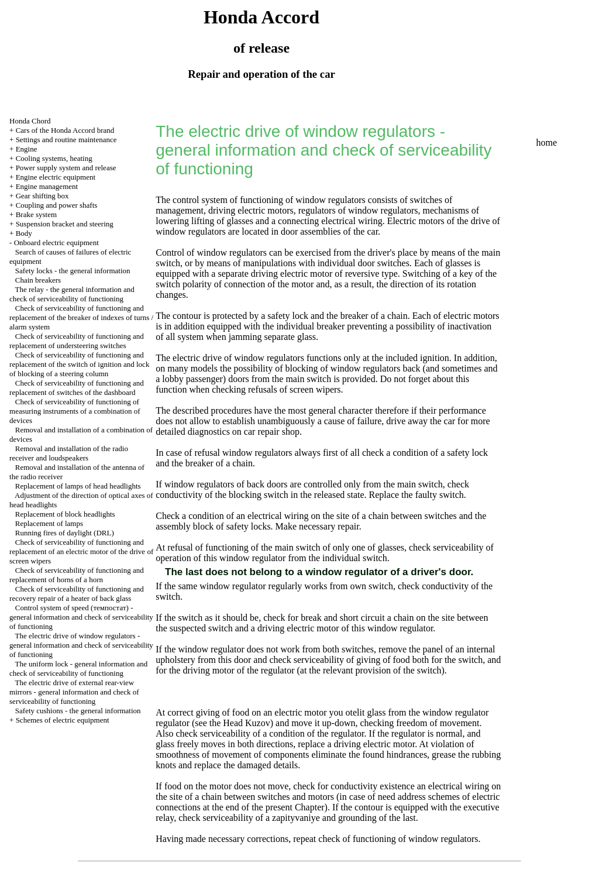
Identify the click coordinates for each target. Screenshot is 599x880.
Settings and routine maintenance (66, 139)
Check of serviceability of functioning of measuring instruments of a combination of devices (74, 411)
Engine (26, 149)
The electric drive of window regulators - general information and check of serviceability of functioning (81, 645)
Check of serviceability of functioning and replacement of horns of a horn (76, 575)
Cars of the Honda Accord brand (65, 130)
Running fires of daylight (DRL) (64, 532)
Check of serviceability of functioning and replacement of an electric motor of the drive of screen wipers (81, 551)
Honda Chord (29, 120)
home (546, 142)
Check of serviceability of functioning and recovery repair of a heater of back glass (76, 594)
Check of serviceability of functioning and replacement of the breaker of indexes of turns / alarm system (81, 317)
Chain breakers (38, 280)
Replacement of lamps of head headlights (78, 486)
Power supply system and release (66, 167)
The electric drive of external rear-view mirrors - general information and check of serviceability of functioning (74, 692)
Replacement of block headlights (65, 514)
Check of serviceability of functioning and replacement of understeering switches (76, 341)
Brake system (36, 214)
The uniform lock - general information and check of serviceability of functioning (78, 668)
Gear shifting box (42, 195)
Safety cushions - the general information (78, 710)
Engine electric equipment (55, 177)
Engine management (47, 186)
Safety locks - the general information (72, 270)
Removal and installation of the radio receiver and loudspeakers (68, 453)
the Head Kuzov (238, 723)
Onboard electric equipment (56, 242)
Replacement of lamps (49, 523)
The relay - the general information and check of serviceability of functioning (72, 294)
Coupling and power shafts (57, 205)
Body (24, 233)
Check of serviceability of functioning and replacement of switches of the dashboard (76, 388)
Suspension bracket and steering (64, 223)
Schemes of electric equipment (62, 720)
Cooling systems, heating (54, 158)
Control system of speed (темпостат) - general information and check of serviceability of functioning (81, 617)
